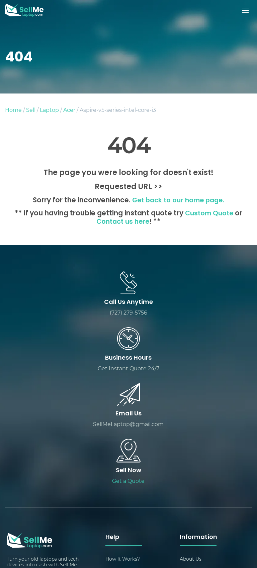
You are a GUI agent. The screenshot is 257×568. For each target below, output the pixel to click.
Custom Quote (209, 213)
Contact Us (118, 471)
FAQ (110, 496)
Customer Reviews (202, 471)
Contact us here (123, 222)
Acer (69, 109)
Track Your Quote (200, 508)
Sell (30, 109)
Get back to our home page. (178, 200)
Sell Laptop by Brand (204, 520)
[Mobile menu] (246, 10)
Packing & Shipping (128, 459)
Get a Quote (190, 369)
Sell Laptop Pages (126, 508)
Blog (185, 459)
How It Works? (122, 447)
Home (13, 109)
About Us (190, 447)
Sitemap (189, 484)
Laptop (49, 109)
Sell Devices (194, 496)
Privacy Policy (122, 520)
